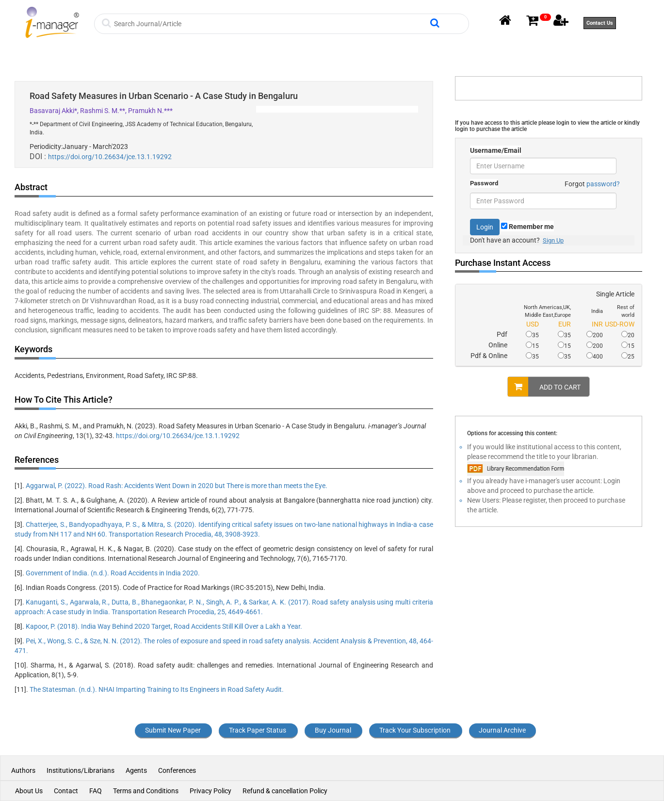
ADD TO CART (544, 386)
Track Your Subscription (415, 730)
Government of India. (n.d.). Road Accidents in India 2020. (113, 573)
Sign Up (553, 240)
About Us (29, 791)
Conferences (177, 770)
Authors (24, 770)
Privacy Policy (210, 791)
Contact (66, 791)
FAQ (95, 791)
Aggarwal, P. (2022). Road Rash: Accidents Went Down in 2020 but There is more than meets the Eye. (176, 486)
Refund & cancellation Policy (285, 791)
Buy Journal (333, 730)
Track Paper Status (257, 730)
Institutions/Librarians (80, 770)
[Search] (271, 23)
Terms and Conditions (145, 791)
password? (603, 184)
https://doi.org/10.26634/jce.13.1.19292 (110, 157)
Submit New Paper (173, 730)
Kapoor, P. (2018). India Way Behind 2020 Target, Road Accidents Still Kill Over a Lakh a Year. (164, 626)
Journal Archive (502, 730)
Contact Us (599, 23)
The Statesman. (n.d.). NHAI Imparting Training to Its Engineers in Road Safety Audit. (157, 689)
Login (484, 227)
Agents (136, 770)
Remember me (527, 226)
